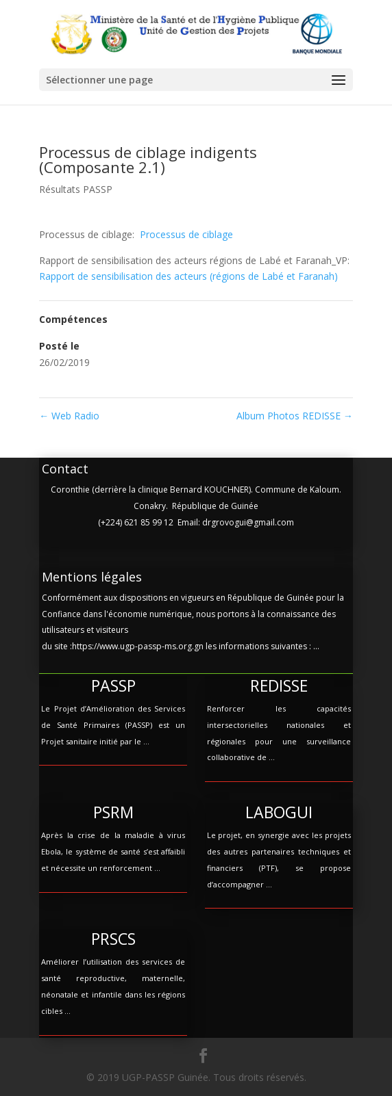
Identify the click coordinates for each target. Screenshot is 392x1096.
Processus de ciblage (186, 234)
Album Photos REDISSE (294, 415)
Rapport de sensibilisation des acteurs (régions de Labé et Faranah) (188, 276)
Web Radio (69, 415)
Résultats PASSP (75, 189)
